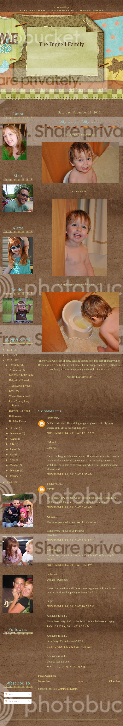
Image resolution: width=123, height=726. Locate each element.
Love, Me (14, 390)
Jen (48, 516)
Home (80, 681)
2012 (10, 349)
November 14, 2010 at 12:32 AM (70, 433)
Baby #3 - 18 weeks (19, 410)
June (12, 449)
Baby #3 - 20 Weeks (20, 380)
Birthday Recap (17, 421)
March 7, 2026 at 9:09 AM (66, 667)
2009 (10, 482)
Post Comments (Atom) (65, 688)
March (13, 465)
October (14, 428)
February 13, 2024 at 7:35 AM (69, 646)
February (15, 470)
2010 (10, 360)
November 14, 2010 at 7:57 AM (70, 474)
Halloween (15, 416)
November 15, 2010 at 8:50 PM (69, 565)
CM (49, 442)
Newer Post (44, 681)
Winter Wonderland (19, 396)
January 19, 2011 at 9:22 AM (68, 626)
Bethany (51, 483)
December (15, 365)
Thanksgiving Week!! (20, 385)
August (14, 438)
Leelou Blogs (62, 7)
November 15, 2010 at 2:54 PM (69, 540)
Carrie (50, 549)
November (16, 370)
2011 (9, 355)
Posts (9, 694)
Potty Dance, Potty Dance (79, 121)
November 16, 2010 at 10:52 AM (70, 606)
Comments (12, 701)
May (12, 454)
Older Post (115, 681)
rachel (50, 574)
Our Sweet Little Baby (21, 374)
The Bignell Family (61, 44)
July (12, 444)
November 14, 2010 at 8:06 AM (70, 507)
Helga (50, 417)
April (13, 460)
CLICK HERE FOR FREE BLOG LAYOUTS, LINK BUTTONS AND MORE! (60, 10)
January (14, 476)
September (16, 433)
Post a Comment (47, 675)
